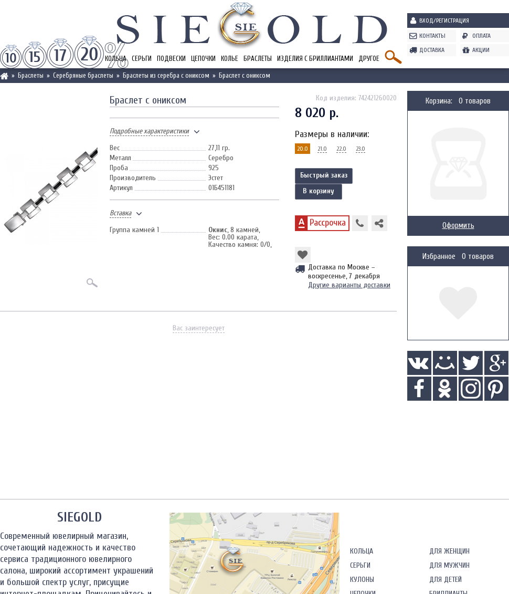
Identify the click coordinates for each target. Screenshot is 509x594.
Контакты (432, 35)
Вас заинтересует (199, 328)
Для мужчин (449, 565)
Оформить (458, 225)
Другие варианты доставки (349, 284)
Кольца (361, 551)
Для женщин (449, 551)
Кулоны (362, 579)
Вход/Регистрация (444, 20)
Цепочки (203, 58)
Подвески (171, 58)
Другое (368, 58)
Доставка (431, 50)
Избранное (438, 256)
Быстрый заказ (323, 175)
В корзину (318, 190)
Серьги (142, 58)
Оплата (481, 35)
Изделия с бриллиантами (315, 58)
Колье (229, 58)
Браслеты (257, 58)
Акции (481, 50)
